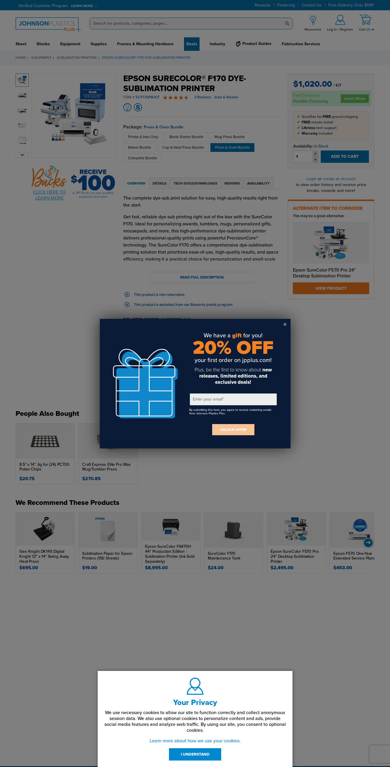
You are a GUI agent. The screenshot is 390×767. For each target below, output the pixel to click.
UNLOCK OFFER (233, 430)
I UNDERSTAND (195, 754)
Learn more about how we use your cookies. (195, 741)
